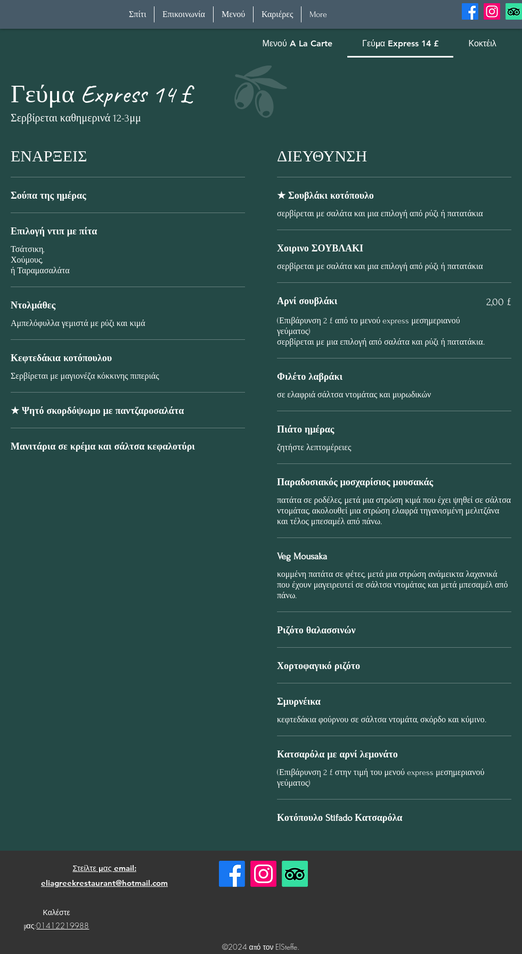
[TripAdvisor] (513, 11)
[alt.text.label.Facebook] (470, 11)
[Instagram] (263, 874)
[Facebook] (232, 874)
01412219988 (62, 925)
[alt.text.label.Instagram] (492, 11)
